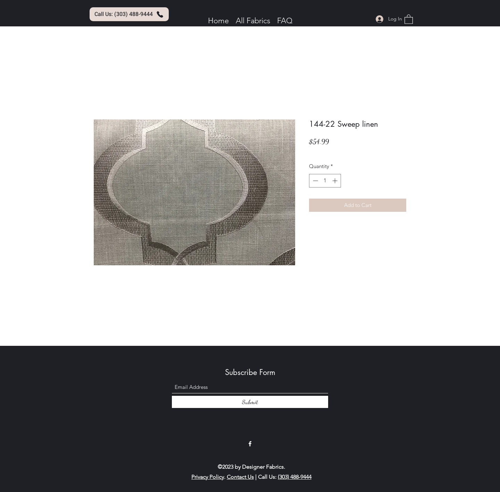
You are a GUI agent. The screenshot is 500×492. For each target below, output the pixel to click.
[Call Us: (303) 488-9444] (129, 14)
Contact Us (240, 477)
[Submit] (250, 402)
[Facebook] (250, 443)
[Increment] (335, 180)
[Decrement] (314, 180)
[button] (409, 19)
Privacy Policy (207, 477)
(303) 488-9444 (294, 477)
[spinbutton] (325, 180)
